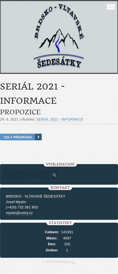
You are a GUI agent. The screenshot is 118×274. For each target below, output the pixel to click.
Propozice (20, 112)
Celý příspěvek (18, 137)
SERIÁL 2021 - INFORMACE (59, 119)
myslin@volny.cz (19, 213)
